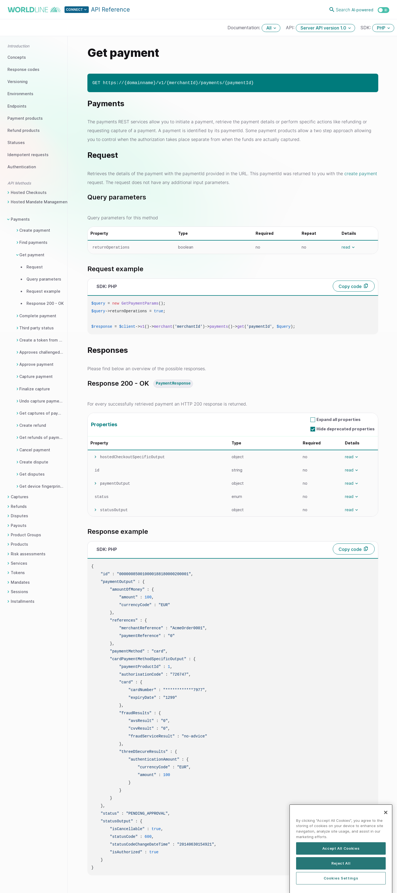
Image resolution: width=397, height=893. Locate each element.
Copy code (350, 286)
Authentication (21, 166)
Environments (20, 93)
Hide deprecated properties (345, 428)
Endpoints (16, 106)
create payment (360, 173)
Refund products (23, 130)
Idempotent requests (28, 154)
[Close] (386, 832)
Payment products (25, 118)
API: (291, 27)
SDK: (366, 27)
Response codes (23, 69)
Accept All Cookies (341, 868)
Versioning (17, 81)
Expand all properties (338, 419)
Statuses (16, 142)
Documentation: (244, 27)
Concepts (16, 57)
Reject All (341, 883)
